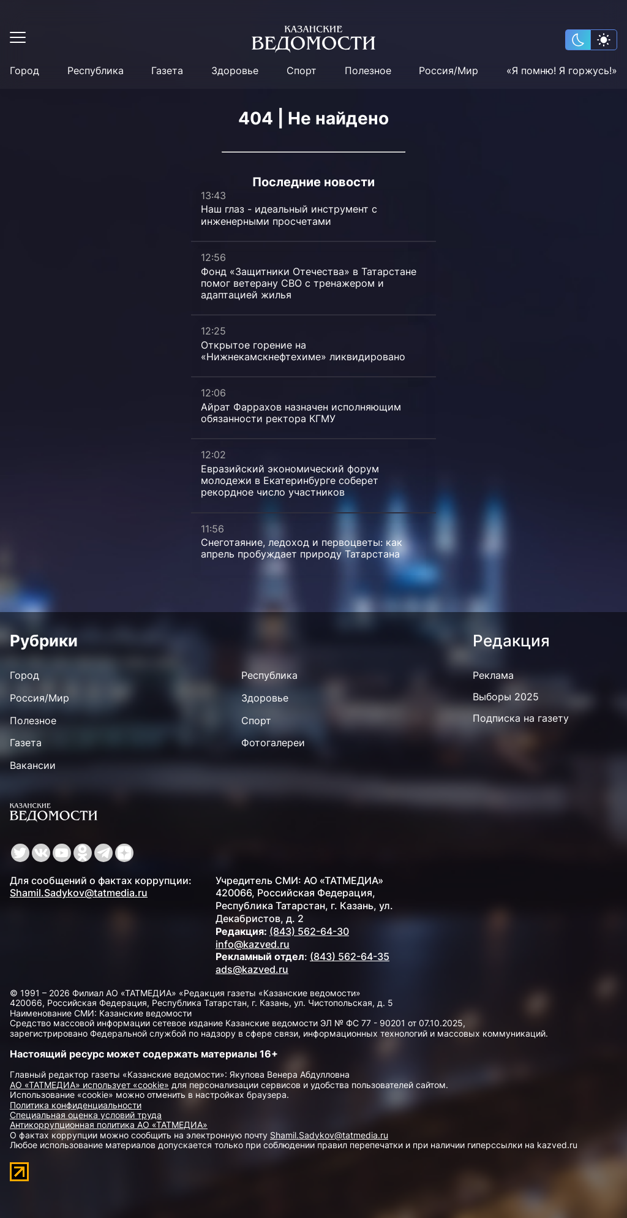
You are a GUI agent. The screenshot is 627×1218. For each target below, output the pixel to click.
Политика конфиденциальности (75, 1105)
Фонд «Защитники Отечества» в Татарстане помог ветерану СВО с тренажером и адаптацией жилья (308, 283)
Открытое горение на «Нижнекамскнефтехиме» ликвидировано (303, 351)
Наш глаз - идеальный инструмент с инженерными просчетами (289, 215)
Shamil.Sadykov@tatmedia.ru (79, 893)
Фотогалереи (273, 742)
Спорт (302, 71)
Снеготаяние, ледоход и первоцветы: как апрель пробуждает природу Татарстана (301, 548)
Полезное (368, 71)
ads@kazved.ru (252, 969)
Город (24, 71)
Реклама (493, 675)
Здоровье (234, 71)
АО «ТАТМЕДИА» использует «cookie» (89, 1085)
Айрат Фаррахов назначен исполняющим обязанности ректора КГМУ (301, 413)
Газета (167, 71)
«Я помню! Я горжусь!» (561, 71)
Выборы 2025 (506, 696)
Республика (95, 71)
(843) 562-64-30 (309, 931)
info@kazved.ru (253, 944)
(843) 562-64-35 (349, 956)
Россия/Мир (448, 71)
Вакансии (33, 765)
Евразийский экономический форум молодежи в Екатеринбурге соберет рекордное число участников (290, 480)
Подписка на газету (521, 718)
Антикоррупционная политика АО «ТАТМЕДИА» (109, 1124)
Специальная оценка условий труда (86, 1115)
